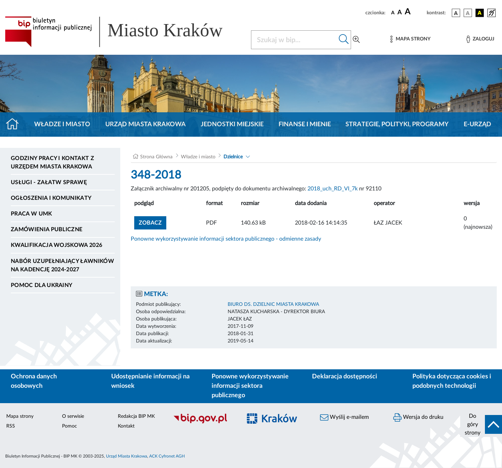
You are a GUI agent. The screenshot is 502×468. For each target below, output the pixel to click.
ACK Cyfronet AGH (167, 456)
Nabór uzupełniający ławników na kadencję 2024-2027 (62, 265)
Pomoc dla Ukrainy (41, 285)
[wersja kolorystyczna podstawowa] (456, 13)
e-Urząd (477, 124)
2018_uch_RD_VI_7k (332, 188)
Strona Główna (156, 156)
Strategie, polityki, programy (397, 124)
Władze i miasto (62, 124)
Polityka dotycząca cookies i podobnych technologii (451, 381)
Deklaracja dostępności (344, 376)
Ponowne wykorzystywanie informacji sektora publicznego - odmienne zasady (226, 239)
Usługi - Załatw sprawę (49, 182)
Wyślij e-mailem (344, 417)
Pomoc (69, 426)
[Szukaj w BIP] (294, 39)
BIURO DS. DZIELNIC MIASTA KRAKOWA (273, 304)
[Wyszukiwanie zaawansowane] (356, 39)
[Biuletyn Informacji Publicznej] (204, 422)
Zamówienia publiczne (46, 229)
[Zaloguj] (480, 39)
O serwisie (73, 416)
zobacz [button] (152, 222)
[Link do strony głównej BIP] (123, 31)
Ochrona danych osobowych (34, 381)
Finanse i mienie (305, 124)
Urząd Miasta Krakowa (145, 124)
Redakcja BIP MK (136, 416)
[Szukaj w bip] (344, 39)
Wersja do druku (418, 417)
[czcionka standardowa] (392, 12)
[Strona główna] (15, 124)
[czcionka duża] (414, 12)
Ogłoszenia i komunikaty (51, 198)
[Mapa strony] (410, 39)
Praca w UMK (31, 214)
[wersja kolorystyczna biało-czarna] (468, 13)
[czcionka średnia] (400, 12)
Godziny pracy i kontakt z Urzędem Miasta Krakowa (52, 162)
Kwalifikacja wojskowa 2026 (56, 245)
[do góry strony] (481, 424)
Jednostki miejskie (232, 124)
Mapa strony (19, 416)
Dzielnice (233, 156)
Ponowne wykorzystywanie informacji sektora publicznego (250, 386)
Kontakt (126, 426)
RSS (10, 426)
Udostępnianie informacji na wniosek (150, 381)
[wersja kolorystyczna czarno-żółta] (479, 13)
